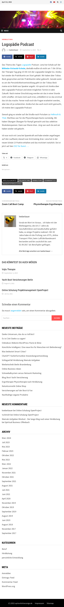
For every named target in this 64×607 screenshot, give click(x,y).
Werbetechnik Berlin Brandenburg (16, 364)
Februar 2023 (7, 451)
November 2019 (9, 503)
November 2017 (9, 529)
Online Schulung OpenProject (28, 410)
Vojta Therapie (8, 269)
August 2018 (7, 524)
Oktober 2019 (8, 507)
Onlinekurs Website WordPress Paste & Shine (21, 342)
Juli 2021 (6, 490)
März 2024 (6, 438)
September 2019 (9, 511)
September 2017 (9, 533)
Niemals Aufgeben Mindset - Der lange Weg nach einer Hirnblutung (31, 419)
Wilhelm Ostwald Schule (12, 184)
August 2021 (7, 485)
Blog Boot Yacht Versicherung (15, 377)
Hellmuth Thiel (24, 180)
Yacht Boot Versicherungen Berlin (17, 279)
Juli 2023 (6, 442)
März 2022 (6, 464)
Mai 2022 (6, 459)
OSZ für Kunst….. (21, 146)
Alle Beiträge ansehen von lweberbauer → (36, 251)
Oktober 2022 (8, 455)
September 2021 (9, 481)
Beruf (4, 549)
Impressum (39, 603)
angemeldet (16, 310)
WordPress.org (8, 586)
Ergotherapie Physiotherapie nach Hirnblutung (22, 381)
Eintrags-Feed (8, 577)
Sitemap (50, 603)
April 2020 (6, 498)
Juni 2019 (6, 520)
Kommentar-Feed (10, 582)
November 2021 (9, 472)
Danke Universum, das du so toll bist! (18, 334)
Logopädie (26, 64)
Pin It (30, 57)
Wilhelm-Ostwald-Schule (13, 68)
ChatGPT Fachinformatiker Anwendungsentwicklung (25, 355)
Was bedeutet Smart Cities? (14, 351)
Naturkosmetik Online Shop (14, 386)
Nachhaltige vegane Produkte (15, 394)
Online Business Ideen (11, 368)
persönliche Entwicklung (12, 557)
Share (7, 57)
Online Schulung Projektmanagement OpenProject (25, 290)
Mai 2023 (6, 446)
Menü (5, 30)
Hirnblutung (7, 39)
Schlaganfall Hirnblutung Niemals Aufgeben (21, 360)
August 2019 (7, 516)
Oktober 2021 (8, 477)
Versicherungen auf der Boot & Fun (17, 390)
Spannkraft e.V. (50, 180)
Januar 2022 (7, 468)
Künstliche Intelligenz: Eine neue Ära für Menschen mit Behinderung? (32, 347)
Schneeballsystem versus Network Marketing (21, 373)
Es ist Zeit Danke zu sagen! (14, 338)
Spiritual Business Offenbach (17, 422)
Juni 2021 (6, 494)
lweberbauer (13, 50)
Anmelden (6, 573)
